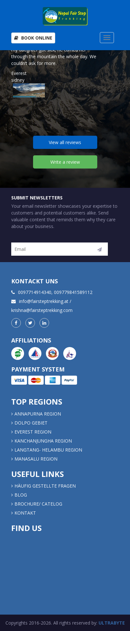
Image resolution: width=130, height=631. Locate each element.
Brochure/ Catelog (38, 504)
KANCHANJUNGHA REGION (43, 441)
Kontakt (25, 513)
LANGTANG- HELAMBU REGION (48, 450)
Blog (20, 495)
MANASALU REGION (35, 459)
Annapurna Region (37, 414)
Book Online (33, 38)
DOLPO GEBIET (31, 423)
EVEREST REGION (32, 432)
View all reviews (65, 142)
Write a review (65, 162)
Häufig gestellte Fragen (45, 486)
